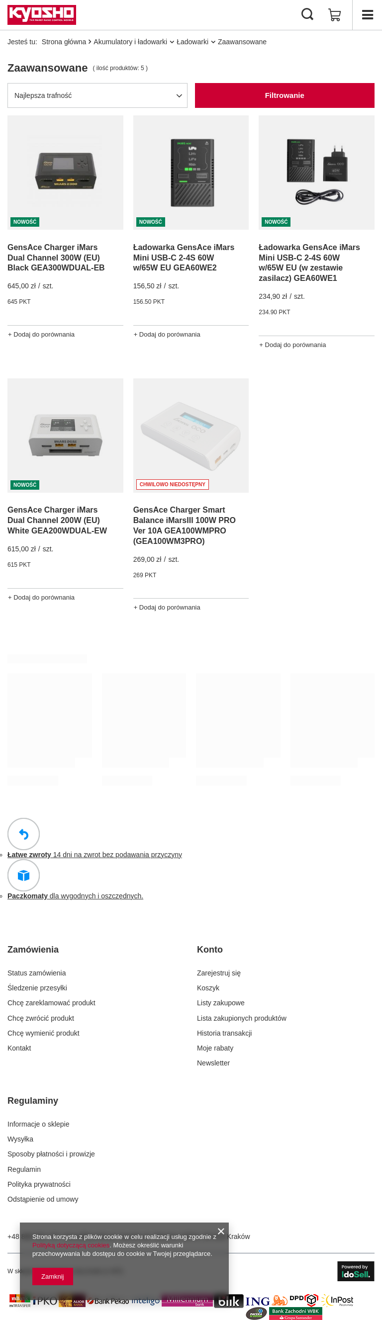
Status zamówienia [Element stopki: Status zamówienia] (36, 973)
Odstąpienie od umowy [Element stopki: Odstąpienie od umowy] (42, 1199)
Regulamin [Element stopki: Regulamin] (24, 1169)
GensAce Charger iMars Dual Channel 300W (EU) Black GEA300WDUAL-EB (56, 257)
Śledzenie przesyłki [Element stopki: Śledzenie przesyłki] (37, 988)
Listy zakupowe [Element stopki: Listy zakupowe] (221, 1003)
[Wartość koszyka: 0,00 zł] (335, 15)
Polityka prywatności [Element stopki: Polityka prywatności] (39, 1184)
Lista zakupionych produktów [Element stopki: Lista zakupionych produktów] (241, 1018)
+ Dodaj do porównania (41, 334)
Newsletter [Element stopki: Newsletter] (213, 1063)
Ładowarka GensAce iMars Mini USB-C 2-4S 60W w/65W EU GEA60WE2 (184, 257)
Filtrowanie (284, 95)
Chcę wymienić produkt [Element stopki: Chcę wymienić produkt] (43, 1033)
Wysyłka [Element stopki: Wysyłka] (20, 1139)
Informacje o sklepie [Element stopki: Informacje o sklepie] (38, 1124)
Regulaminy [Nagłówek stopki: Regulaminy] (32, 1101)
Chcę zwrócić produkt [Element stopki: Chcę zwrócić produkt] (40, 1018)
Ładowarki (192, 42)
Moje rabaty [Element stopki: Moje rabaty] (215, 1048)
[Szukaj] (307, 15)
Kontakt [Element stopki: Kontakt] (19, 1048)
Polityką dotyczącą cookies (70, 1245)
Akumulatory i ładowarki (130, 42)
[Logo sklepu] (41, 15)
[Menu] (367, 15)
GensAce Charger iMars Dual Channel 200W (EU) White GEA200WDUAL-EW (57, 520)
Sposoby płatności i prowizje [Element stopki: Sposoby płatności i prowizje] (51, 1154)
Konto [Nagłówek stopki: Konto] (210, 950)
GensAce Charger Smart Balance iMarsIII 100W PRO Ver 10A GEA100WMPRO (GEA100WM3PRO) (184, 525)
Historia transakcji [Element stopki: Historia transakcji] (224, 1033)
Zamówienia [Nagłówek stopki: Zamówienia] (33, 950)
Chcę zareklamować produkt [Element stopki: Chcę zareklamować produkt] (51, 1003)
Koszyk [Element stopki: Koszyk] (208, 988)
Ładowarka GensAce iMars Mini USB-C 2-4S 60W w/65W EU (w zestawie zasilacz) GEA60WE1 (309, 262)
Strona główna (64, 42)
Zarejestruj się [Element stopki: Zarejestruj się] (219, 973)
